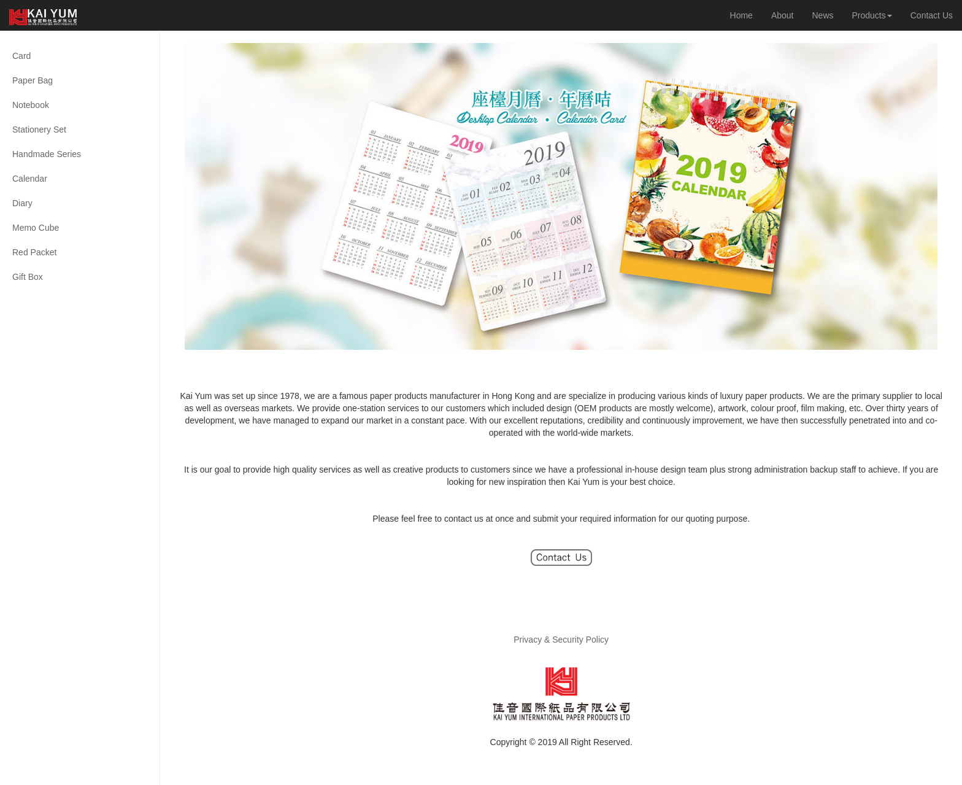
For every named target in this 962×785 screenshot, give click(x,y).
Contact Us (931, 15)
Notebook (30, 105)
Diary (22, 203)
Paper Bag (32, 80)
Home (741, 15)
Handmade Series (46, 154)
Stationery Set (39, 129)
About (782, 15)
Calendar (29, 179)
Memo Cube (35, 228)
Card (21, 56)
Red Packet (34, 252)
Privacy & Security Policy (561, 639)
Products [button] (872, 15)
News (822, 15)
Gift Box (27, 277)
